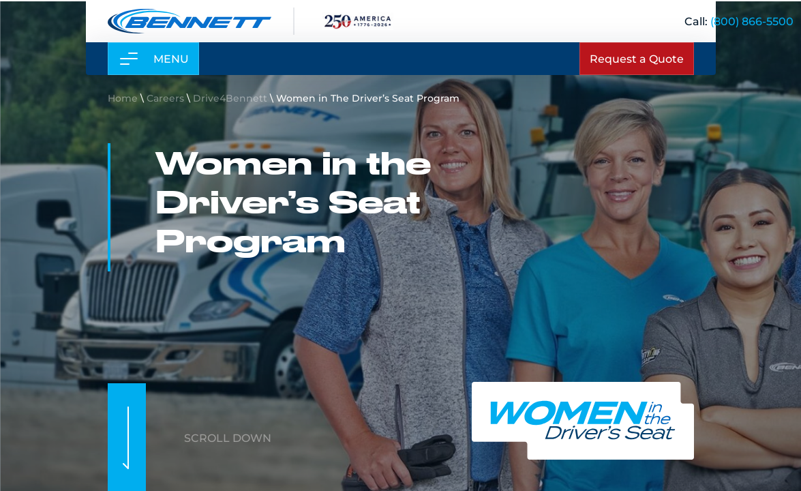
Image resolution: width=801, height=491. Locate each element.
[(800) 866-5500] (752, 21)
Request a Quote (637, 58)
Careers (165, 97)
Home (123, 97)
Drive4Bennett (230, 97)
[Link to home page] (189, 21)
